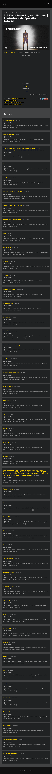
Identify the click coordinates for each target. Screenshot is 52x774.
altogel (5, 428)
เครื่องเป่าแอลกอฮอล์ (8, 558)
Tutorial (35, 94)
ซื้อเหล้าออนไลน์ (7, 712)
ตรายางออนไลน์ (7, 725)
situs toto (6, 614)
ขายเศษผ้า (5, 275)
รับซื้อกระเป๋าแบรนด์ (8, 303)
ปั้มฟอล (5, 503)
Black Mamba (14, 98)
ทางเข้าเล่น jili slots (8, 134)
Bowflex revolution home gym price (14, 345)
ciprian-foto (18, 12)
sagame (5, 456)
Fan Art (15, 100)
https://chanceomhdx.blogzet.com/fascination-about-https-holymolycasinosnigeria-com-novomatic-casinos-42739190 (21, 149)
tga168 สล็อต (7, 628)
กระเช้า (5, 670)
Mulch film (6, 656)
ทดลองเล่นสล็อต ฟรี (8, 386)
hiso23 (5, 684)
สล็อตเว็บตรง (6, 178)
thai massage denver (9, 289)
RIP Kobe (7, 104)
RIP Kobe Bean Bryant (9, 52)
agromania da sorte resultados (12, 219)
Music (26, 91)
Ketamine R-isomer (9, 120)
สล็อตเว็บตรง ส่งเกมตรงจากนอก (11, 373)
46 (43, 94)
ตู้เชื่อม (4, 233)
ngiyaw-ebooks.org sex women (12, 205)
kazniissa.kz (6, 698)
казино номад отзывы (10, 753)
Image (26, 86)
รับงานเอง (5, 642)
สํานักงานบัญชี (7, 400)
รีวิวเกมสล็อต (6, 442)
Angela (5, 531)
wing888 (5, 261)
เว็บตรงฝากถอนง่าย (8, 489)
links (4, 414)
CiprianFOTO (8, 100)
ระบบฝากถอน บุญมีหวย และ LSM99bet (13, 192)
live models (6, 359)
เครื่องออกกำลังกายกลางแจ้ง (10, 739)
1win (4, 545)
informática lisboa (8, 572)
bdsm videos (7, 331)
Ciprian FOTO (22, 98)
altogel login (7, 247)
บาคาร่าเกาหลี (6, 600)
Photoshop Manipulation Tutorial (14, 102)
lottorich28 (6, 317)
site (4, 164)
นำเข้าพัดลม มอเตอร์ (8, 586)
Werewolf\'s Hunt (8, 517)
